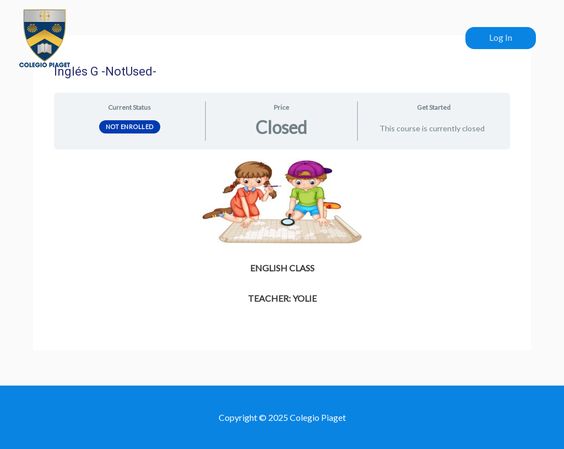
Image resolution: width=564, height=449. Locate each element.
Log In (500, 37)
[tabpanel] (281, 232)
